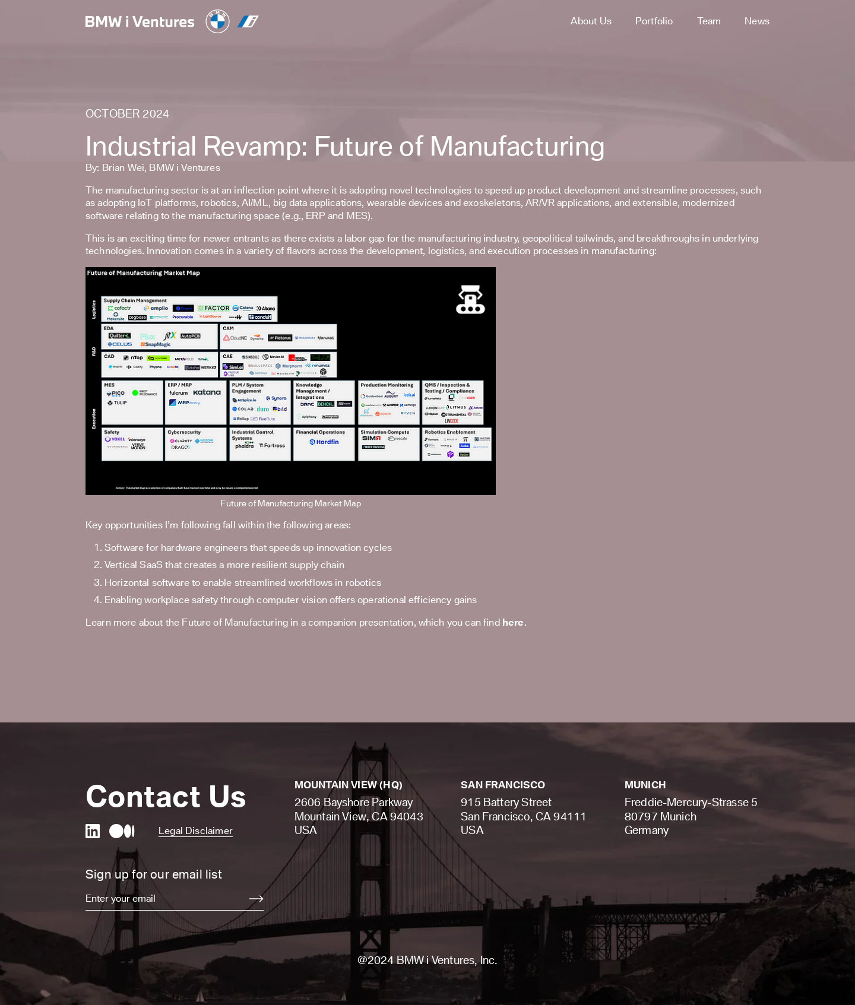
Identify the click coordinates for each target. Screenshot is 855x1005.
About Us (591, 20)
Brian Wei (123, 167)
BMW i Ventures (184, 167)
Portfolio (654, 20)
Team (709, 20)
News (757, 20)
